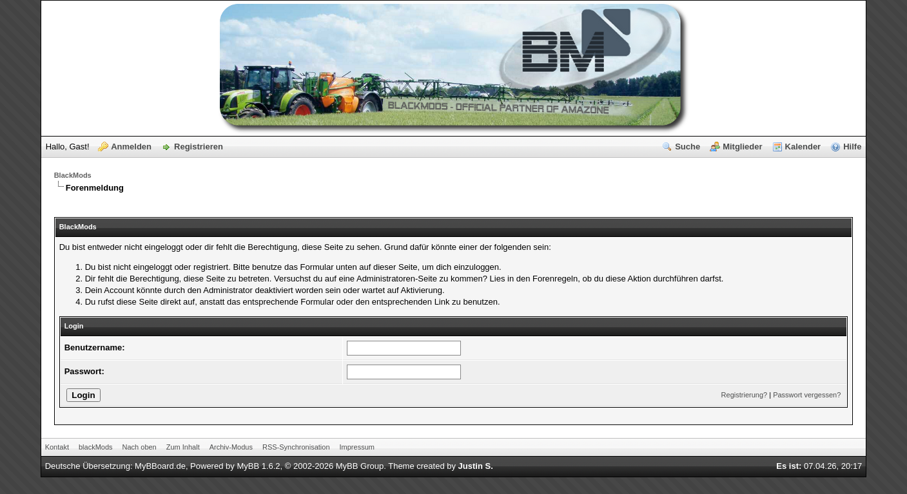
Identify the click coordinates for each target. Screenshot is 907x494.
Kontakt (57, 447)
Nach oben (139, 447)
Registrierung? (744, 395)
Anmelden (131, 146)
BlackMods (73, 175)
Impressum (357, 447)
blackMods (96, 447)
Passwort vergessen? (807, 395)
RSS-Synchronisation (296, 447)
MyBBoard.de (160, 466)
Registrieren (198, 146)
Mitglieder (742, 146)
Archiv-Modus (231, 447)
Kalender (803, 146)
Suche (687, 146)
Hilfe (852, 146)
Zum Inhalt (183, 447)
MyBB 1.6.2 (258, 466)
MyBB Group (360, 466)
